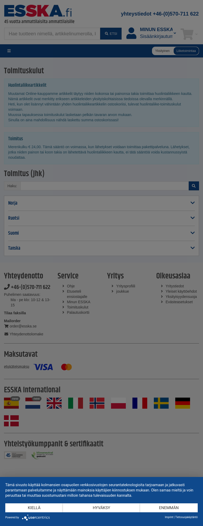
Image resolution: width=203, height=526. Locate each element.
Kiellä (34, 507)
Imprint (169, 517)
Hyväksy (101, 507)
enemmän (169, 507)
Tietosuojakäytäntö (186, 517)
